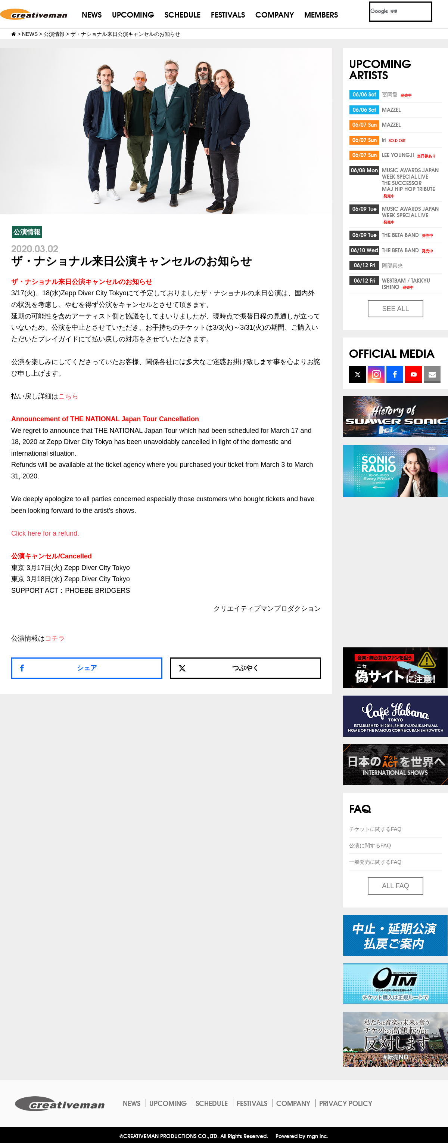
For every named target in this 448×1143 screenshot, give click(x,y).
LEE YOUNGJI (409, 155)
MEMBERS (321, 14)
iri (394, 140)
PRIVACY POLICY (345, 1103)
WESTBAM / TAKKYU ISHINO (406, 283)
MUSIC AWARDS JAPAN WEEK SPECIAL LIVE (410, 214)
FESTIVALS (228, 14)
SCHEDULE (182, 14)
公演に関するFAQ (370, 845)
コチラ (55, 638)
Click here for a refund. (45, 533)
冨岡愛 (397, 94)
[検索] (391, 11)
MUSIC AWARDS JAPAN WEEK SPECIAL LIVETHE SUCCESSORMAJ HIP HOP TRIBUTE (410, 182)
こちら (68, 396)
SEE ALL (395, 308)
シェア (87, 668)
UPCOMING (133, 14)
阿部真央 (392, 265)
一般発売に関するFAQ (375, 862)
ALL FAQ (395, 886)
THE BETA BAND (408, 235)
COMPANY (274, 14)
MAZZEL (391, 109)
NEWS (92, 14)
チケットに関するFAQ (375, 829)
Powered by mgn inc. (302, 1135)
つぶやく (218, 668)
